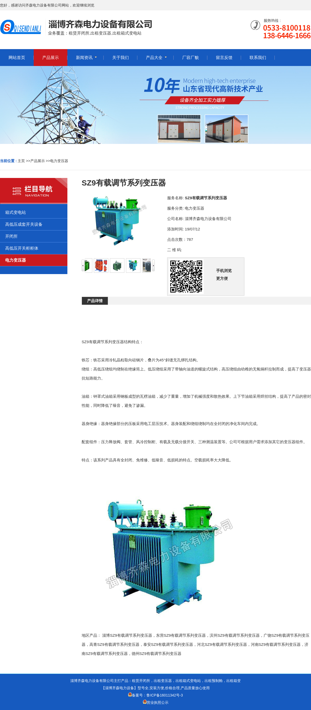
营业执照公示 (157, 702)
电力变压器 (59, 161)
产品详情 (95, 300)
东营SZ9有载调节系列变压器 (181, 635)
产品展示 (37, 161)
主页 (21, 161)
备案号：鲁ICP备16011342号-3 (155, 695)
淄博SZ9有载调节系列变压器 (127, 635)
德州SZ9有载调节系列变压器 (157, 653)
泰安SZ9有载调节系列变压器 (168, 644)
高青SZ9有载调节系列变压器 (114, 644)
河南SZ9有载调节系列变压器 (276, 644)
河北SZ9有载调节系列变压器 (222, 644)
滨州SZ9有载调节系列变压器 (235, 635)
